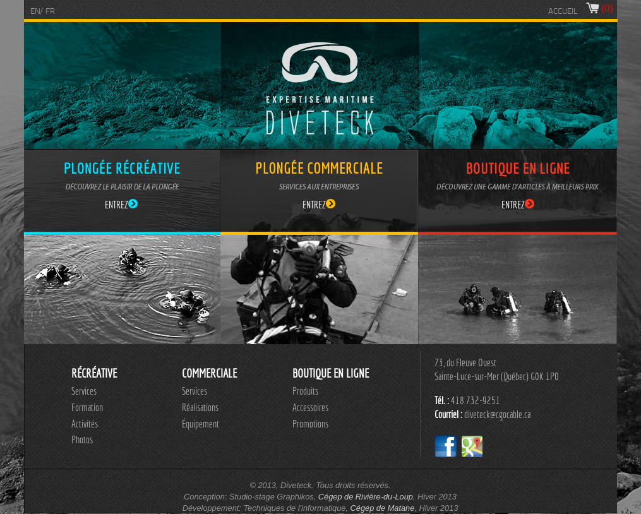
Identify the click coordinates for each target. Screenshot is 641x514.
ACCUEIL (563, 12)
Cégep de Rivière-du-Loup (365, 496)
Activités (84, 423)
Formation (87, 407)
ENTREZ (121, 204)
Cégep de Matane (382, 508)
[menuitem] (87, 391)
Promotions (310, 423)
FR (50, 12)
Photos (82, 439)
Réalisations (200, 407)
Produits (305, 391)
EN (35, 12)
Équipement (200, 423)
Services (84, 391)
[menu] (87, 415)
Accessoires (310, 407)
